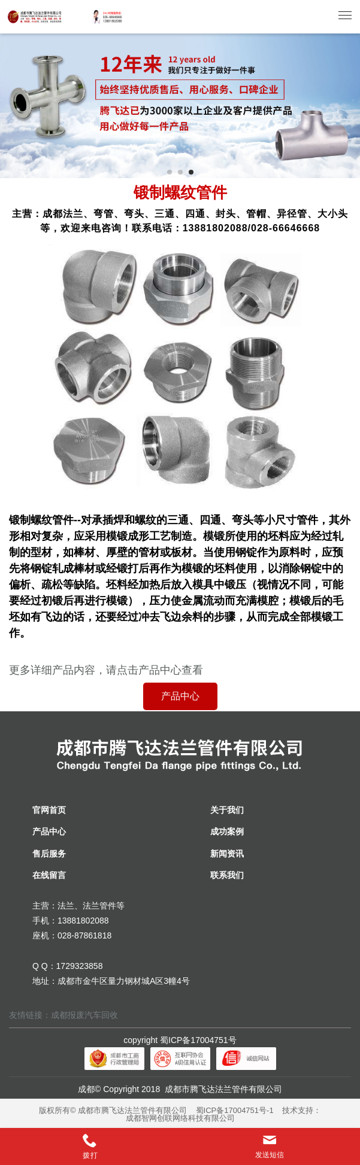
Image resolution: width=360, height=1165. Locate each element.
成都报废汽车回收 (84, 1015)
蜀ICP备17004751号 (198, 1040)
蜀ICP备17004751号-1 (235, 1110)
